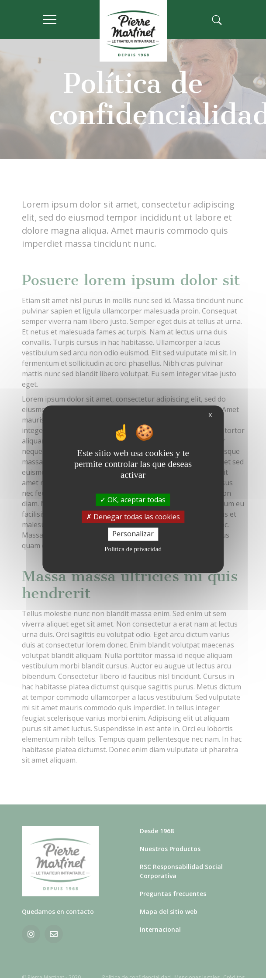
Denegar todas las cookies (133, 516)
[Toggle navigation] (66, 19)
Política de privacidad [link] (133, 548)
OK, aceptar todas (133, 499)
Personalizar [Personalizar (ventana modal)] (133, 533)
